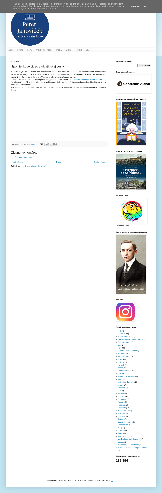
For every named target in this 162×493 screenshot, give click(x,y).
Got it (146, 6)
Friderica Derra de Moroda (128, 351)
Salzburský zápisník (125, 422)
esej (119, 345)
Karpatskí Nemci (124, 356)
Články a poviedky (44, 50)
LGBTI (120, 374)
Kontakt (78, 50)
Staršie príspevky (100, 162)
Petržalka (121, 393)
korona (120, 368)
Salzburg (121, 419)
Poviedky (121, 402)
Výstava (121, 442)
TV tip (120, 428)
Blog (11, 50)
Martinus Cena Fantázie (127, 376)
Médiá (59, 50)
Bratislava (121, 334)
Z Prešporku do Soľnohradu (128, 445)
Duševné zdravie (124, 342)
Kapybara (121, 354)
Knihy (29, 50)
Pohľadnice (122, 399)
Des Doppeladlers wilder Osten (87, 80)
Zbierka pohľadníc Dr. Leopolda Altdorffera (133, 448)
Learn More (136, 6)
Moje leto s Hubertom (126, 382)
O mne (20, 50)
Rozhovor (121, 413)
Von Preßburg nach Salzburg (128, 439)
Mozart (120, 385)
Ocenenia (121, 388)
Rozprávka (122, 416)
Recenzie (121, 405)
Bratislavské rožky (125, 336)
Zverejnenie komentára (23, 157)
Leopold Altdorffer (124, 371)
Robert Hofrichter (124, 411)
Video (68, 50)
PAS (119, 391)
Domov (59, 162)
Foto (119, 348)
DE (87, 50)
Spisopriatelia (123, 425)
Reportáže (122, 408)
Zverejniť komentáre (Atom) (35, 166)
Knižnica (121, 362)
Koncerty (121, 365)
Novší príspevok (18, 162)
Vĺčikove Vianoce (124, 436)
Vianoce (121, 431)
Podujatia (121, 396)
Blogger (111, 481)
